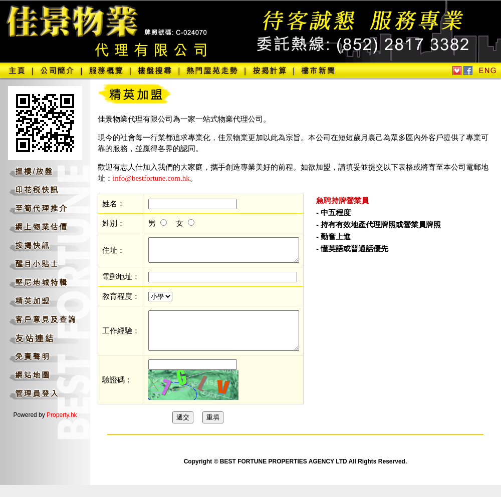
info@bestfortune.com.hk (151, 178)
